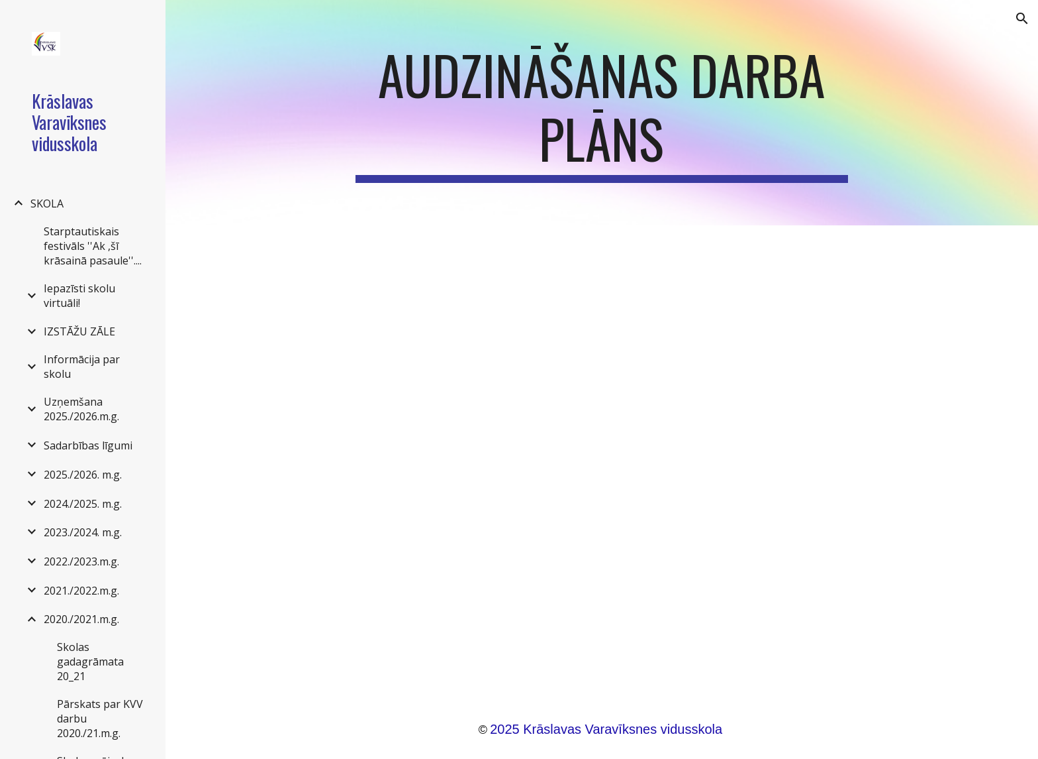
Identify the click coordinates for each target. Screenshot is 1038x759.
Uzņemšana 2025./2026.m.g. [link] (81, 409)
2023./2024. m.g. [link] (83, 532)
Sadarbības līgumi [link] (88, 445)
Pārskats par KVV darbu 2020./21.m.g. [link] (100, 718)
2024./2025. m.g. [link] (83, 503)
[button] (1022, 18)
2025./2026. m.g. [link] (83, 474)
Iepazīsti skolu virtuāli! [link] (79, 295)
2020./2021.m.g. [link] (81, 619)
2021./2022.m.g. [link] (81, 590)
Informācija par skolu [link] (82, 366)
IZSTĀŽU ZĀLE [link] (79, 331)
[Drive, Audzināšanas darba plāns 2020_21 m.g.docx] (602, 456)
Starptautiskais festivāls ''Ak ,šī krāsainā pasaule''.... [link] (93, 246)
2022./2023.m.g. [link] (81, 561)
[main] (601, 112)
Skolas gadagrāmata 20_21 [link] (90, 661)
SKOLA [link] (47, 203)
